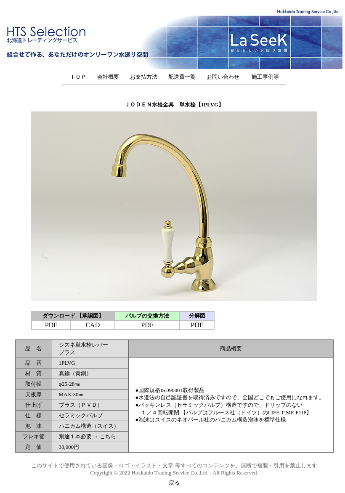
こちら (108, 436)
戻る (174, 483)
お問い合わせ (226, 77)
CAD (92, 325)
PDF (51, 325)
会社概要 (108, 77)
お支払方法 (143, 77)
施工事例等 (265, 77)
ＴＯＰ (78, 77)
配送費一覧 (182, 77)
